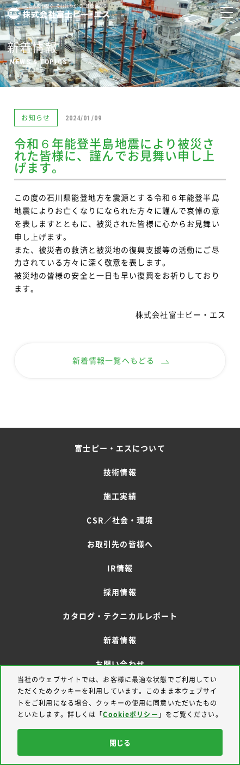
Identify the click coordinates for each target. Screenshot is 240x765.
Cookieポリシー (130, 714)
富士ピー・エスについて (120, 447)
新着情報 (119, 639)
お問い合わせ (120, 663)
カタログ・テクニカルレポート (120, 615)
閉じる (120, 742)
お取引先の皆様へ (120, 543)
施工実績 (119, 495)
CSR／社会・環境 (120, 519)
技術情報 (119, 471)
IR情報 (120, 567)
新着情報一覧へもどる (120, 360)
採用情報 (119, 591)
